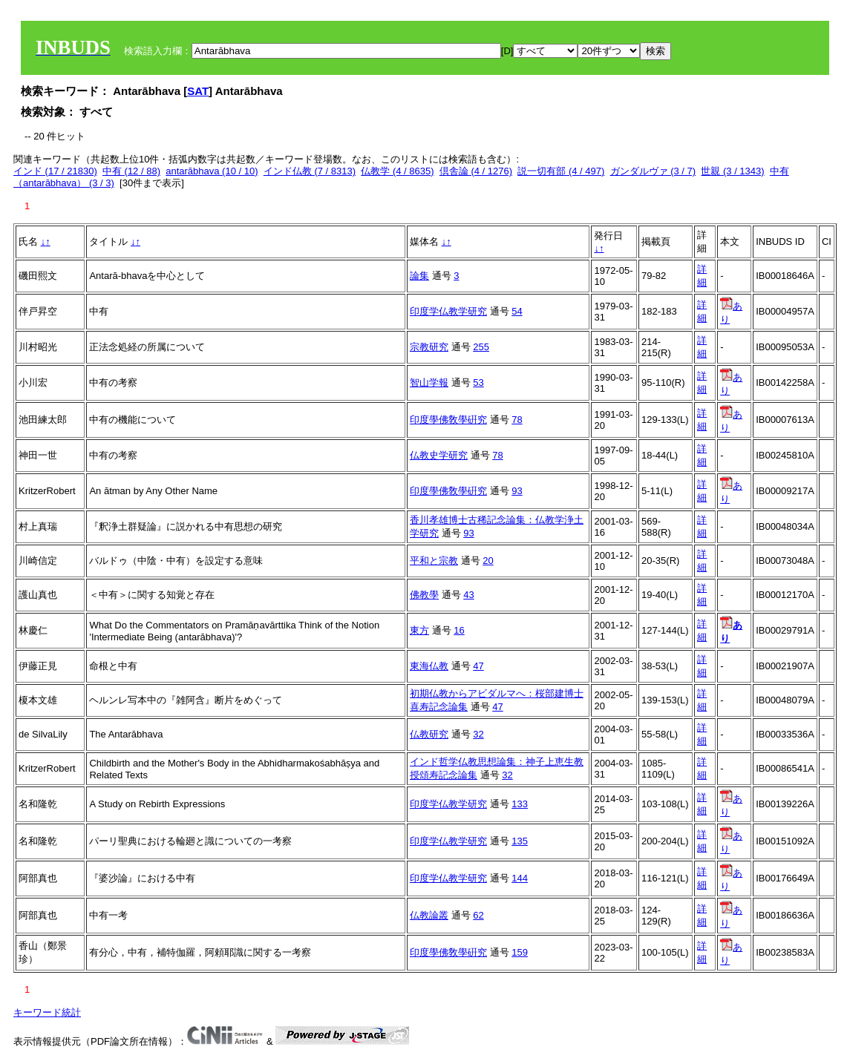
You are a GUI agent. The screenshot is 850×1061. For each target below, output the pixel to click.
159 (519, 952)
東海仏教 (429, 665)
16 (459, 630)
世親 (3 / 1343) (732, 171)
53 (478, 382)
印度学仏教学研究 (448, 311)
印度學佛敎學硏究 (448, 419)
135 (519, 841)
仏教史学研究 (439, 455)
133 (519, 803)
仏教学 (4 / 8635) (397, 171)
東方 (419, 630)
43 (468, 594)
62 (478, 915)
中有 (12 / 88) (131, 171)
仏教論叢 (429, 915)
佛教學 (424, 594)
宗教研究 (429, 346)
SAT (198, 91)
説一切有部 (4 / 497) (560, 171)
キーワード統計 (47, 1012)
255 (481, 346)
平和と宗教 (434, 560)
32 (478, 734)
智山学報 (429, 382)
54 (516, 311)
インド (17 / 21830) (55, 171)
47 (478, 665)
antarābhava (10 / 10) (212, 171)
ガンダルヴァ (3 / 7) (653, 171)
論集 (419, 275)
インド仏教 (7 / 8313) (310, 171)
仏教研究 (429, 734)
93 (516, 490)
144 (519, 878)
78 (516, 419)
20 (488, 560)
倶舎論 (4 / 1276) (475, 171)
